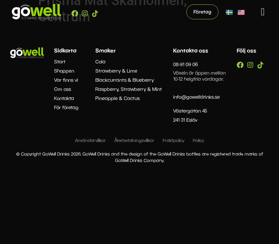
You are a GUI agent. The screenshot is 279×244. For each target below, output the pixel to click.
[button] (262, 11)
